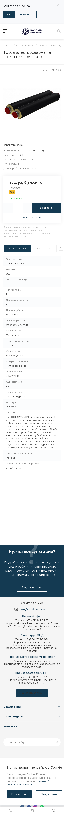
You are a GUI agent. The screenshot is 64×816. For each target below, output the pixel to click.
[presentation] (61, 248)
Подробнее (49, 794)
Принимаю (19, 794)
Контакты (10, 726)
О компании (12, 706)
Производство (13, 716)
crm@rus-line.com (32, 609)
